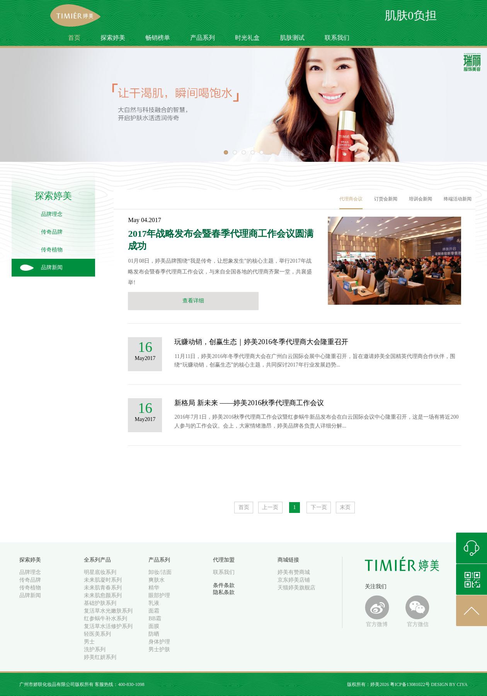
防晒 (153, 634)
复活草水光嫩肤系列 (108, 611)
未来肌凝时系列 (103, 580)
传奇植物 (52, 250)
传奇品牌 (52, 232)
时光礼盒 (247, 37)
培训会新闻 (420, 199)
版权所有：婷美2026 (368, 684)
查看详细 (193, 301)
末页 (345, 507)
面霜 (153, 611)
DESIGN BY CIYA (449, 684)
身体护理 (159, 642)
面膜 (153, 626)
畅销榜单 (157, 37)
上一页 (270, 507)
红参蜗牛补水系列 (105, 618)
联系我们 (337, 37)
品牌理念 (52, 214)
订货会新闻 (385, 199)
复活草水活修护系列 (108, 626)
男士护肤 (159, 649)
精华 (153, 588)
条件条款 (224, 585)
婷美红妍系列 (100, 657)
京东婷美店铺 (294, 580)
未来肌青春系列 (103, 588)
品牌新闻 (52, 267)
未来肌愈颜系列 (103, 595)
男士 (89, 642)
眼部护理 (159, 595)
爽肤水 (156, 580)
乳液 (153, 603)
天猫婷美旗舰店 (296, 588)
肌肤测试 (292, 37)
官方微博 (377, 611)
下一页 (319, 507)
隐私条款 (224, 592)
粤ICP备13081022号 (410, 684)
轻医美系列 (97, 634)
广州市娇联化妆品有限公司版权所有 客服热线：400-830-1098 (81, 684)
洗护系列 (95, 649)
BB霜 (154, 618)
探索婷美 (112, 37)
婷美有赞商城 (294, 572)
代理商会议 (351, 199)
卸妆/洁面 (160, 572)
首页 (74, 37)
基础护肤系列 (100, 603)
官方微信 (417, 611)
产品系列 (202, 37)
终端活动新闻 (458, 199)
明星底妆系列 (100, 572)
